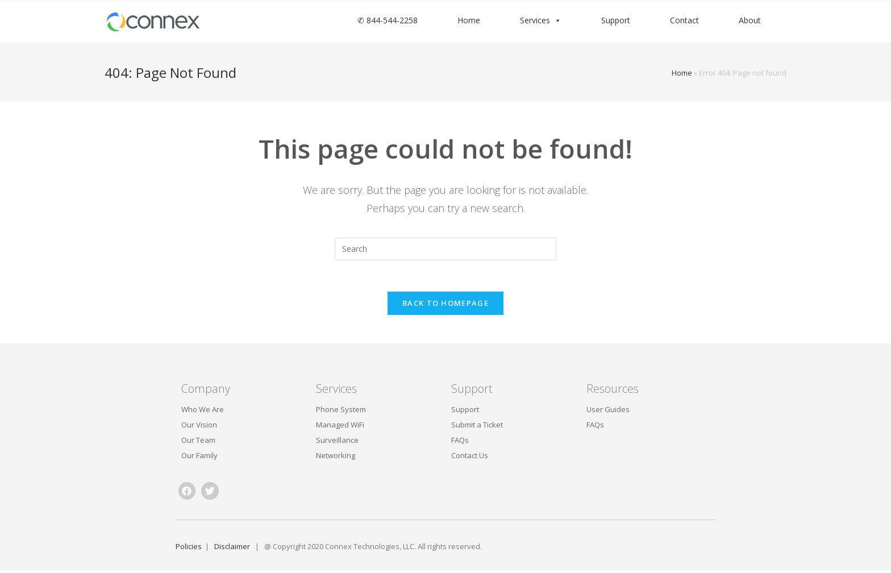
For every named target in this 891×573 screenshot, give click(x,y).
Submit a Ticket (477, 427)
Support (615, 20)
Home (468, 20)
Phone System (341, 412)
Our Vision (199, 427)
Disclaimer (234, 548)
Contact (684, 20)
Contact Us (469, 458)
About (750, 20)
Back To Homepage (445, 306)
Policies (189, 548)
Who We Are (202, 412)
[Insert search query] (445, 249)
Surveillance (337, 443)
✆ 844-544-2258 (387, 20)
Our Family (199, 458)
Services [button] (535, 20)
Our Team (198, 443)
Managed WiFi (340, 427)
